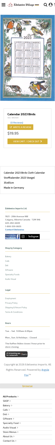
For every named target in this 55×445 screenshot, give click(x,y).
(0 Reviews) (16, 122)
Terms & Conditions (14, 312)
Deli (6, 265)
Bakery (8, 256)
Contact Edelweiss (14, 229)
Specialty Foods (12, 274)
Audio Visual (10, 279)
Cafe (7, 261)
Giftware (9, 270)
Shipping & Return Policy (16, 307)
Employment (10, 298)
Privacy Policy (11, 303)
